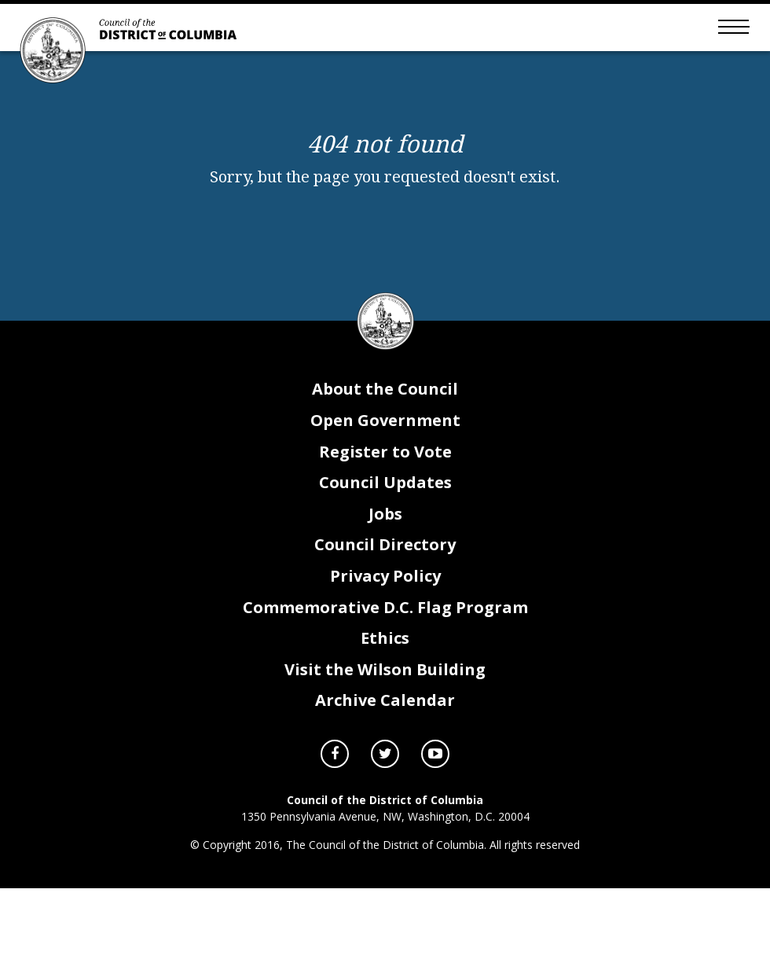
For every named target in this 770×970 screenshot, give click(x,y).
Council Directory (385, 547)
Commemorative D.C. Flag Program (385, 610)
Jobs (385, 516)
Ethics (385, 641)
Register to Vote (385, 454)
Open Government (385, 423)
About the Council (385, 391)
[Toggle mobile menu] (730, 27)
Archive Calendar (385, 703)
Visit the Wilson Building (385, 672)
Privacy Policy (385, 579)
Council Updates (385, 485)
